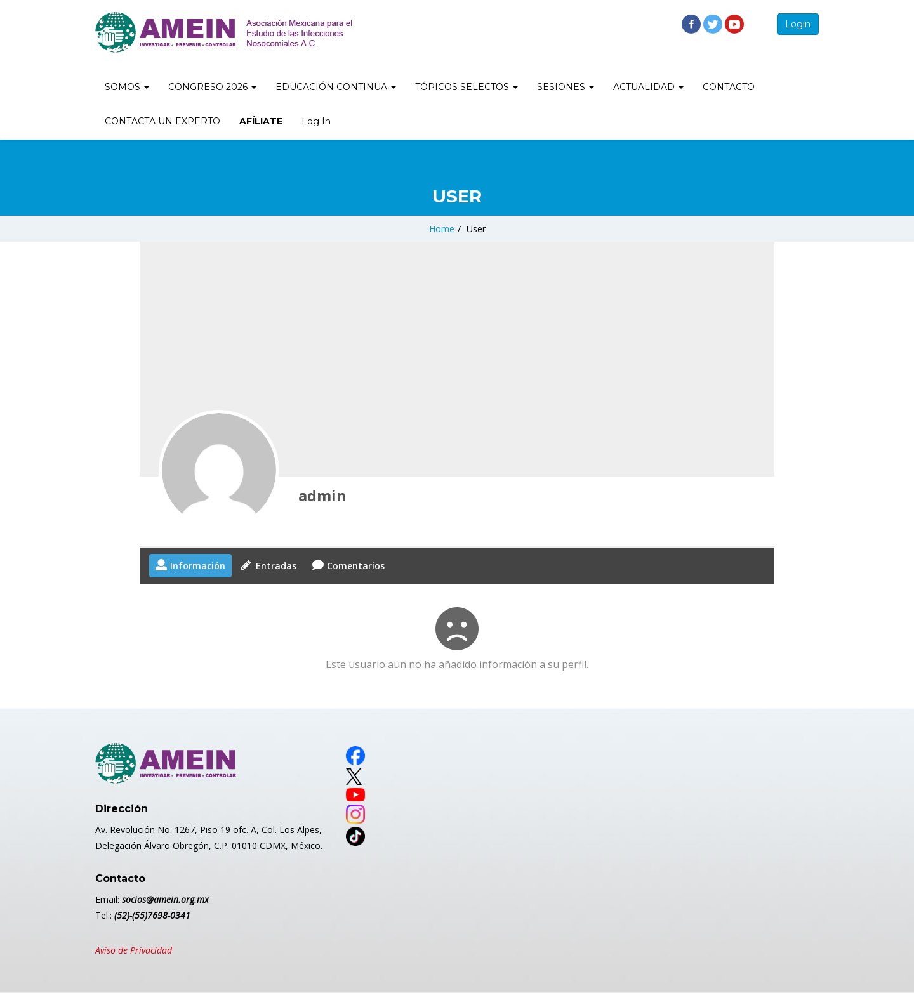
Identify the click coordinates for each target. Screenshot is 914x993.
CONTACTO (729, 87)
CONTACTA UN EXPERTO (162, 121)
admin (322, 495)
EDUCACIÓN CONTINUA (335, 87)
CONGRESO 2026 (212, 87)
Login (798, 24)
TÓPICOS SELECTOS (466, 87)
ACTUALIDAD (648, 87)
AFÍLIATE (260, 121)
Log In (316, 121)
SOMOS (127, 87)
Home (441, 229)
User (476, 229)
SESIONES (565, 87)
